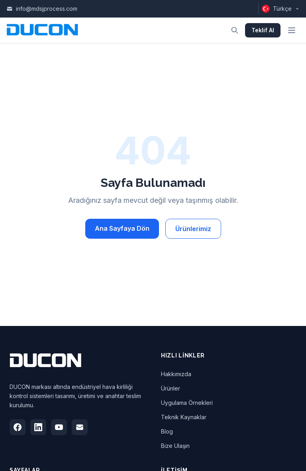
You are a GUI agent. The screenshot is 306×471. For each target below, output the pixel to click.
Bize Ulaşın (175, 445)
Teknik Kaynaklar (183, 417)
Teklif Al (262, 30)
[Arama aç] (235, 30)
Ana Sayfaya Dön (122, 228)
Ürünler (170, 388)
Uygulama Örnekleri (187, 402)
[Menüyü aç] (292, 30)
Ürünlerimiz (193, 229)
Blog (167, 431)
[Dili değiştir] (279, 8)
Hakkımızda (176, 374)
